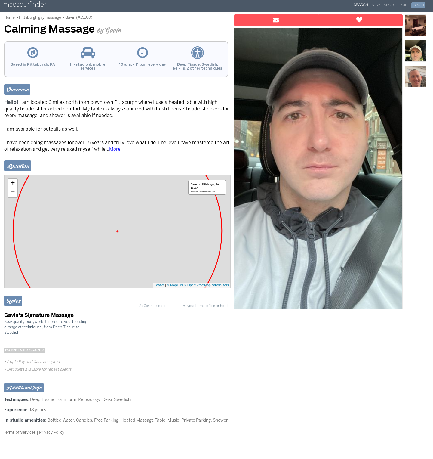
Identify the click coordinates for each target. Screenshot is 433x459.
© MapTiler (175, 285)
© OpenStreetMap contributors (206, 285)
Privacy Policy (51, 432)
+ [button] (13, 183)
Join (404, 5)
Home (9, 17)
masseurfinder (24, 5)
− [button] (13, 192)
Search (361, 5)
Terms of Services (20, 432)
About (390, 5)
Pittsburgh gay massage (40, 17)
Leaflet (159, 285)
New (376, 5)
